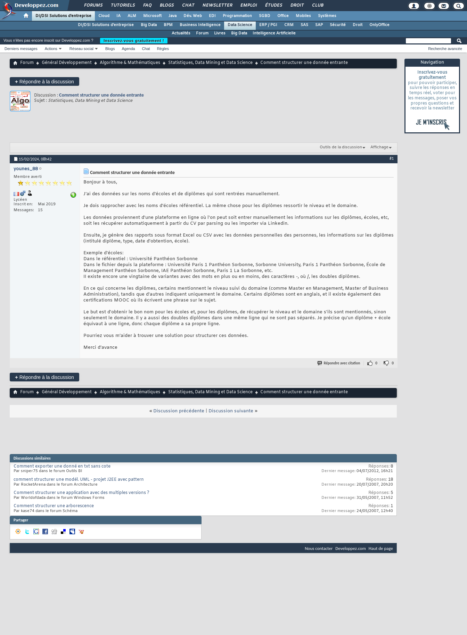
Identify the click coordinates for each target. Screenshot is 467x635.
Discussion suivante (230, 411)
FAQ (147, 5)
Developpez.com (350, 548)
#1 (392, 158)
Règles (163, 49)
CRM (289, 25)
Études (273, 5)
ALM (132, 16)
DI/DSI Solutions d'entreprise (63, 16)
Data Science (240, 25)
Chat (188, 5)
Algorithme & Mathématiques (130, 63)
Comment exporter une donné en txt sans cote (62, 466)
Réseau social (81, 49)
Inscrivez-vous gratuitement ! (134, 41)
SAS (304, 25)
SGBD (264, 16)
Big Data (149, 25)
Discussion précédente (178, 411)
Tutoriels (122, 5)
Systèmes (327, 16)
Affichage (379, 147)
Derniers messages (21, 49)
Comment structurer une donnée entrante (101, 95)
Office (283, 16)
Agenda (128, 49)
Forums (93, 5)
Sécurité (338, 25)
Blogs (166, 5)
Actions (51, 49)
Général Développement (67, 63)
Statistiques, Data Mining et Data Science (210, 63)
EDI (212, 16)
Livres (220, 33)
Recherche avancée (445, 49)
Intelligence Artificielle (274, 33)
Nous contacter (319, 548)
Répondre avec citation (339, 363)
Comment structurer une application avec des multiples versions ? (81, 493)
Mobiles (303, 16)
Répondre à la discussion (44, 81)
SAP (319, 25)
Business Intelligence (200, 25)
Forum (202, 33)
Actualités (181, 33)
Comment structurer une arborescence (54, 506)
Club (317, 5)
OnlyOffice (379, 25)
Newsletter (217, 5)
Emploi (248, 5)
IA (118, 16)
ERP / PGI (268, 25)
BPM (168, 25)
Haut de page (381, 548)
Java (173, 16)
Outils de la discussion (341, 147)
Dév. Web (192, 16)
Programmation (237, 16)
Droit (296, 5)
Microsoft (152, 16)
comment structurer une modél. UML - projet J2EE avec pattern (79, 480)
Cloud (103, 16)
